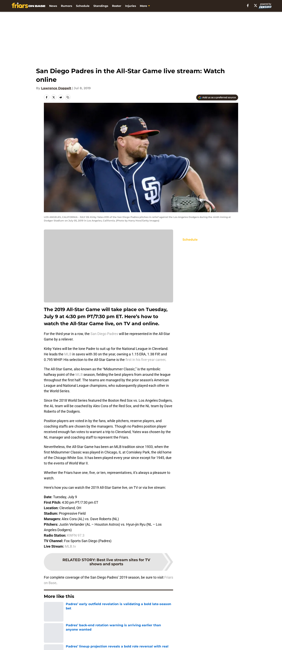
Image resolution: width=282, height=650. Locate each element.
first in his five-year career (145, 360)
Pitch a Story (95, 643)
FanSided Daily (55, 643)
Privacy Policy (149, 643)
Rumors (66, 6)
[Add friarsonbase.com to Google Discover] (217, 97)
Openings (93, 636)
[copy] (67, 97)
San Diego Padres (104, 334)
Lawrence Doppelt (56, 88)
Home (48, 608)
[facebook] (248, 5)
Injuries (130, 6)
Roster (116, 6)
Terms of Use (185, 643)
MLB (67, 354)
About (49, 636)
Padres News (66, 608)
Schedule (82, 6)
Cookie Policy (227, 643)
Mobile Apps (227, 636)
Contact (144, 636)
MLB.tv (70, 546)
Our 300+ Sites (186, 636)
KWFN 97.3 (75, 535)
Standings (100, 6)
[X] (255, 5)
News (53, 6)
